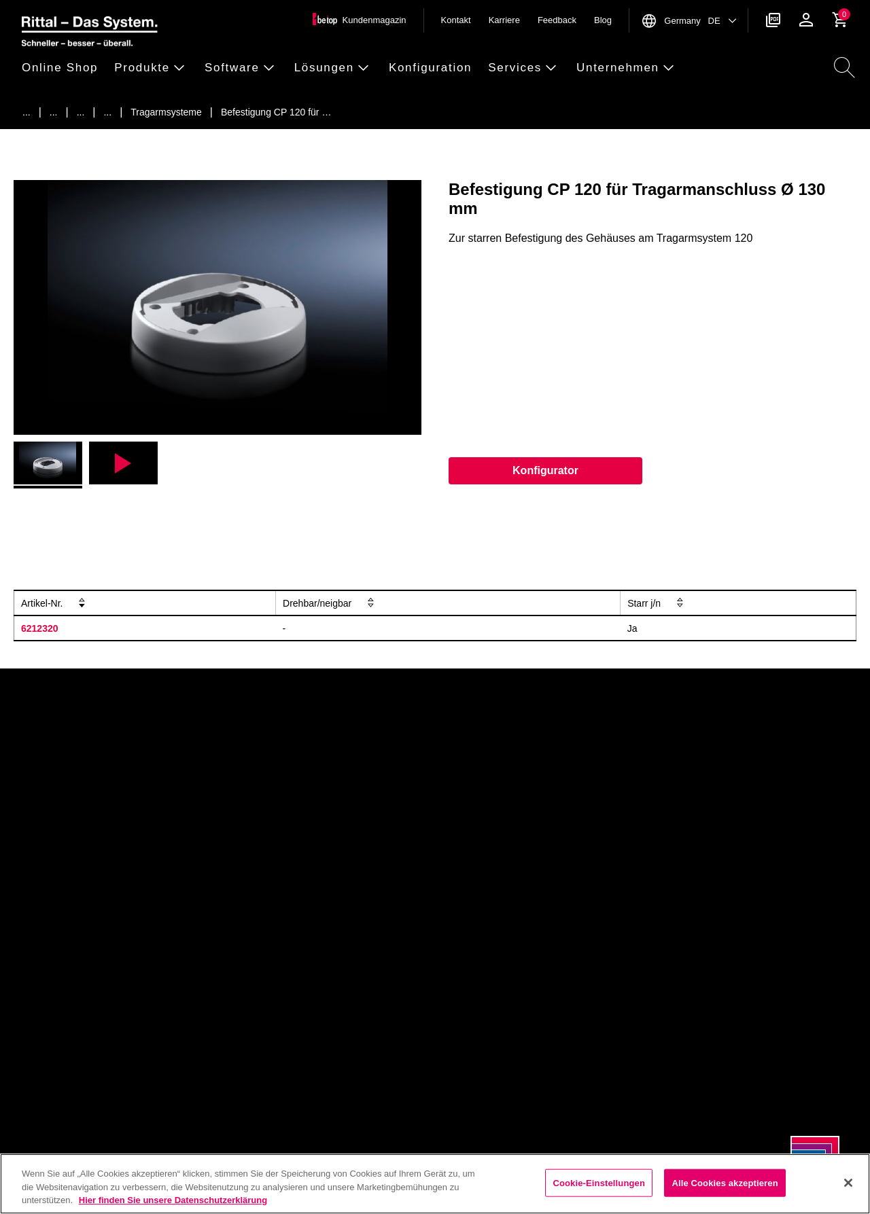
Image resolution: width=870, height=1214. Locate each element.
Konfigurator (545, 470)
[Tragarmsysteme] (107, 112)
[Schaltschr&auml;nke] (81, 112)
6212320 (39, 628)
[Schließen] (848, 1183)
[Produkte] (53, 112)
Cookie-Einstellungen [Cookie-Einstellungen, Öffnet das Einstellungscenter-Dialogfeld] (599, 1182)
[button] (64, 68)
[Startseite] (26, 112)
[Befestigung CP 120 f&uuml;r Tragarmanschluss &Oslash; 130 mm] (276, 112)
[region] (435, 1184)
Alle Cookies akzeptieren (725, 1182)
